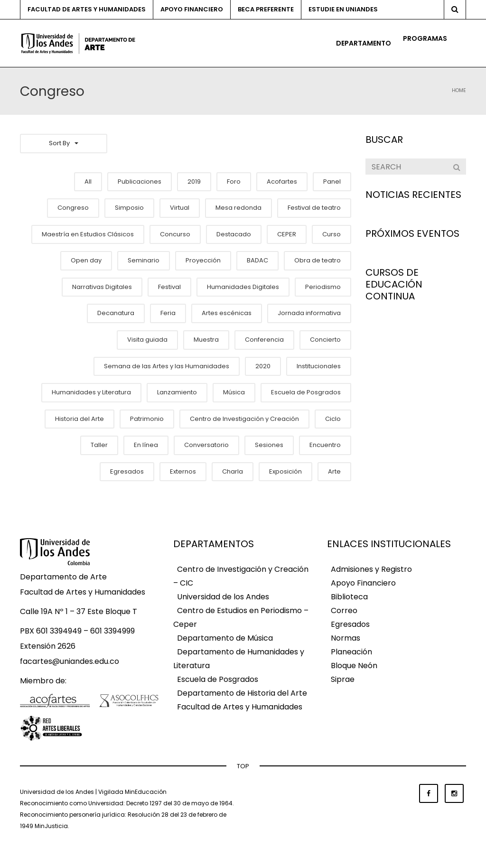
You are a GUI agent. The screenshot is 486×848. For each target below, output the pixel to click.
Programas (425, 38)
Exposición (285, 471)
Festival (169, 286)
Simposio (129, 207)
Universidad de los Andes (223, 597)
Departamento (363, 43)
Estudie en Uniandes (343, 9)
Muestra (206, 339)
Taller (99, 444)
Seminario (143, 260)
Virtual (179, 207)
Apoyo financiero (191, 9)
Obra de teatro (317, 260)
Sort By (63, 143)
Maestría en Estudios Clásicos (88, 234)
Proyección (203, 260)
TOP (243, 766)
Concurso (175, 234)
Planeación (351, 652)
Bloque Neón (354, 666)
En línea (146, 444)
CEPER (286, 234)
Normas (345, 638)
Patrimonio (147, 418)
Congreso (73, 207)
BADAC (257, 260)
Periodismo (323, 286)
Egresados (127, 471)
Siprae (343, 679)
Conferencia (264, 339)
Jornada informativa (309, 312)
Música (234, 392)
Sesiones (269, 444)
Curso (331, 234)
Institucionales (319, 366)
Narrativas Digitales (102, 286)
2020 (263, 366)
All (88, 181)
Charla (232, 471)
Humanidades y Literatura (91, 392)
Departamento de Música (225, 638)
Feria (168, 312)
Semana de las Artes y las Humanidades (166, 366)
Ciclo (333, 418)
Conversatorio (206, 444)
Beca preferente (266, 9)
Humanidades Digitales (243, 286)
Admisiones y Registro (371, 569)
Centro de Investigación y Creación (244, 418)
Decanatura (115, 312)
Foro (234, 181)
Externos (183, 471)
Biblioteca (349, 597)
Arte (334, 471)
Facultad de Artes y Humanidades (87, 9)
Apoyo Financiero (363, 583)
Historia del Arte (79, 418)
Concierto (325, 339)
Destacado (233, 234)
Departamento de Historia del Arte (242, 693)
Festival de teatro (314, 207)
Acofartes (282, 181)
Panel (332, 181)
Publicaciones (139, 181)
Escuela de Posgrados (306, 392)
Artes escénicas (227, 312)
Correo (344, 611)
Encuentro (325, 444)
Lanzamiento (177, 392)
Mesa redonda (238, 207)
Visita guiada (147, 339)
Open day (86, 260)
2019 (194, 181)
